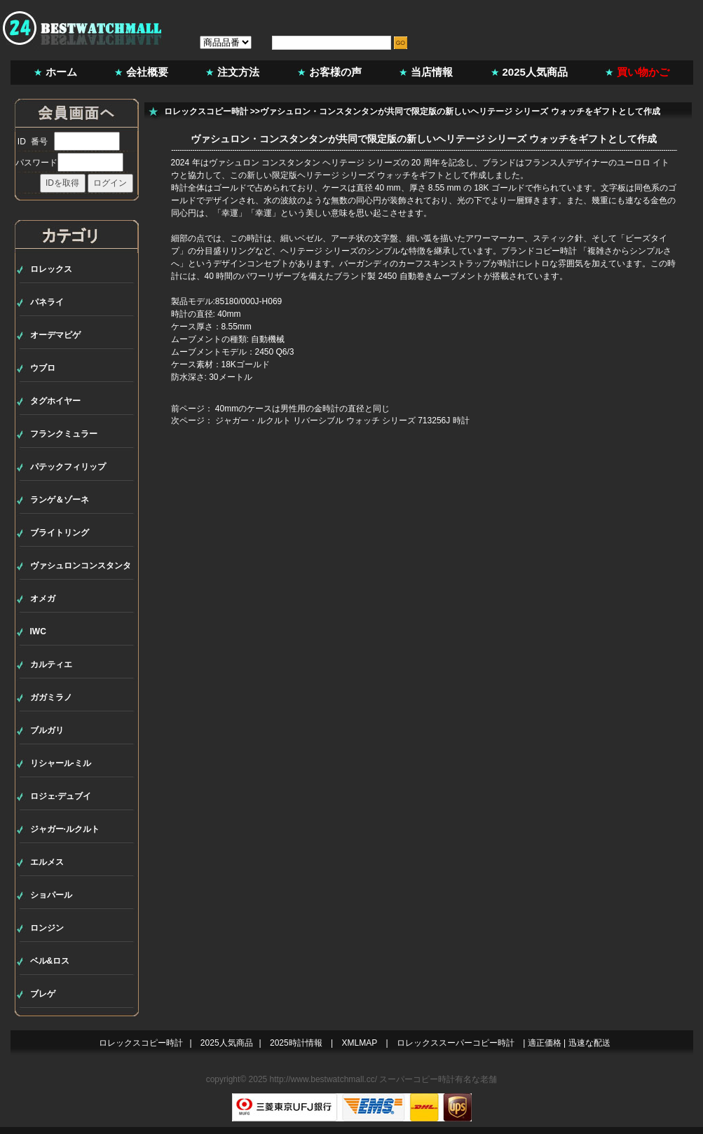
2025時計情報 (296, 1043)
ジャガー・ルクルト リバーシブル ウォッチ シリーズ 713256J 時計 (342, 420)
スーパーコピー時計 (417, 1079)
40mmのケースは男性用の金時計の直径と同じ (302, 409)
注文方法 (238, 72)
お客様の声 (335, 72)
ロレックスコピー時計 (206, 111)
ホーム (61, 72)
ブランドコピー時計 (539, 251)
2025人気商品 (535, 72)
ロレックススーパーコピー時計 (455, 1043)
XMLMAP (360, 1043)
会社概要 (147, 72)
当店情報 (432, 72)
